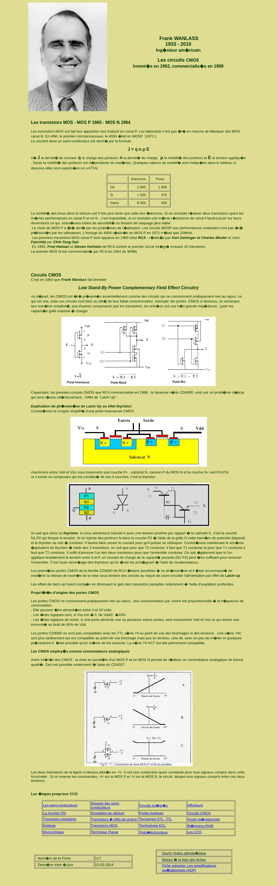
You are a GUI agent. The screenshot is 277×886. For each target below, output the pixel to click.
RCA (142, 238)
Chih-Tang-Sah (66, 242)
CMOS (192, 60)
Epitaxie (49, 826)
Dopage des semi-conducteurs (105, 805)
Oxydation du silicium (107, 813)
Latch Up (107, 397)
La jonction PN (54, 813)
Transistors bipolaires (59, 819)
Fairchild (39, 242)
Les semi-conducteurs (60, 805)
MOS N (55, 251)
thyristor (70, 533)
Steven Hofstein (87, 247)
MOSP (137, 136)
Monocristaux (53, 832)
